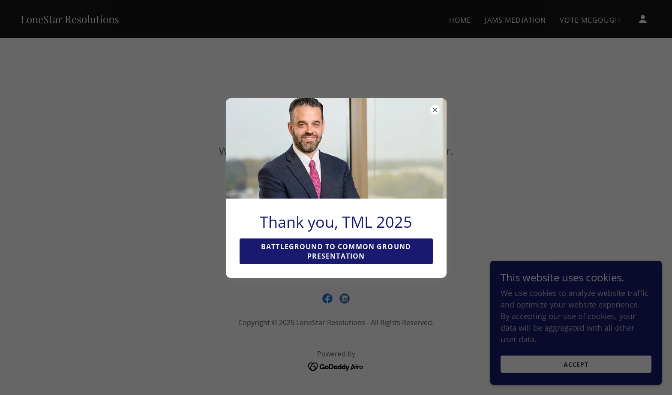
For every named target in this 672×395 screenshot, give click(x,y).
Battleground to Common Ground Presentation (336, 251)
